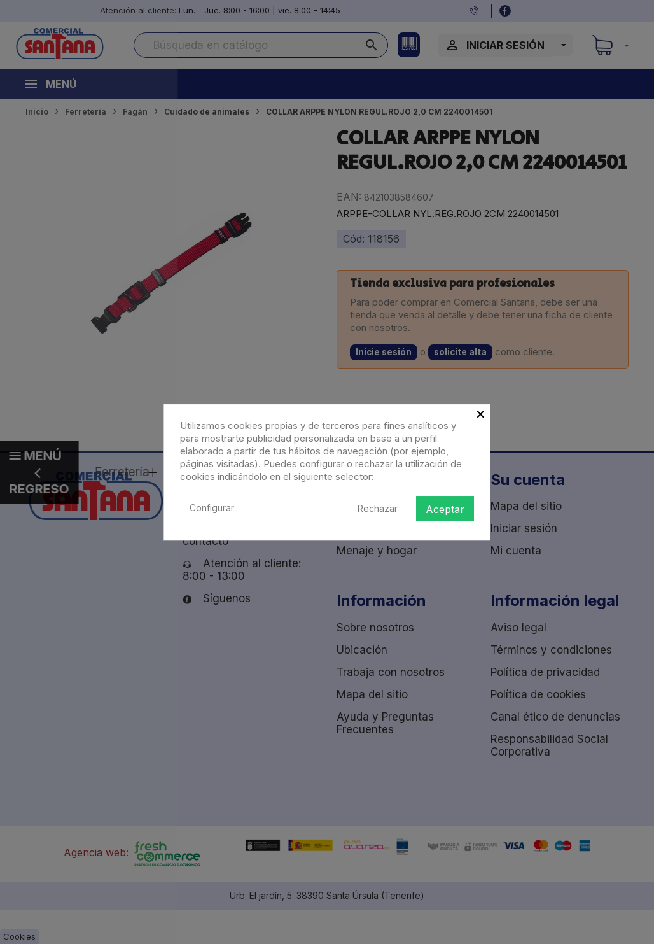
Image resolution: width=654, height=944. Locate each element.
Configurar (212, 507)
